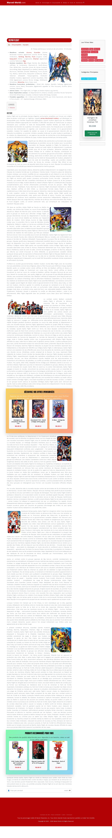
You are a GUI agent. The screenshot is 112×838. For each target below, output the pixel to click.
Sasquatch (13, 59)
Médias (65, 2)
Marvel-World (16, 2)
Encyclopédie (56, 2)
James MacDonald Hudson (49, 118)
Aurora (29, 52)
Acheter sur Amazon (92, 133)
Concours (69, 826)
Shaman (36, 59)
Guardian (37, 52)
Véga (24, 61)
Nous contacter (55, 826)
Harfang (21, 57)
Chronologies (46, 2)
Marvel (37, 2)
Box (25, 63)
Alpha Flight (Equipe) (89, 79)
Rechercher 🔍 (80, 2)
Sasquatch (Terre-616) (89, 57)
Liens (63, 826)
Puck (33, 57)
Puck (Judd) (86, 52)
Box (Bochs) (99, 60)
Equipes (25, 45)
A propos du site (45, 826)
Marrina (27, 57)
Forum (71, 2)
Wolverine (21, 82)
